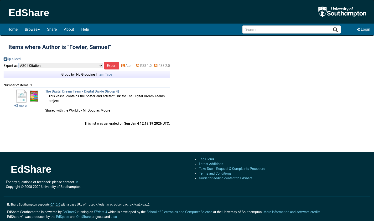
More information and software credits (292, 211)
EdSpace (62, 216)
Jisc (114, 216)
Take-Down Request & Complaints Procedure (232, 169)
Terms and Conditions (215, 173)
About (69, 29)
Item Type (105, 74)
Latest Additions (211, 164)
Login (363, 29)
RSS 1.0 (146, 66)
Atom (129, 66)
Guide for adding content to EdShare (226, 178)
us (76, 182)
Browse (32, 29)
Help (85, 29)
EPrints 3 (100, 211)
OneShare (83, 216)
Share (52, 29)
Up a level (14, 59)
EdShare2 (69, 211)
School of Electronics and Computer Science (179, 211)
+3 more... (21, 106)
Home (12, 29)
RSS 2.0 (164, 66)
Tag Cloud (206, 159)
